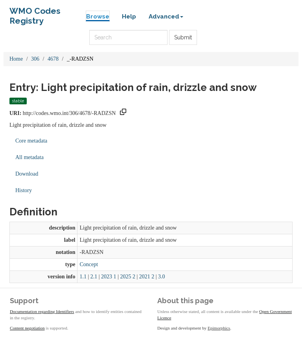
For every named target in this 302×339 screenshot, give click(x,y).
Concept (88, 264)
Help (129, 16)
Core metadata (31, 141)
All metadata (29, 157)
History (23, 190)
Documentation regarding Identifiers (42, 311)
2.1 (94, 277)
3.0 (161, 277)
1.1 (83, 277)
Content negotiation (27, 328)
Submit (183, 37)
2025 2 (127, 277)
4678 (53, 59)
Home (16, 59)
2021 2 (147, 277)
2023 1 (108, 277)
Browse (97, 16)
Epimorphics (219, 328)
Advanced (166, 16)
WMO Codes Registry (35, 13)
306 (35, 59)
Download (26, 174)
